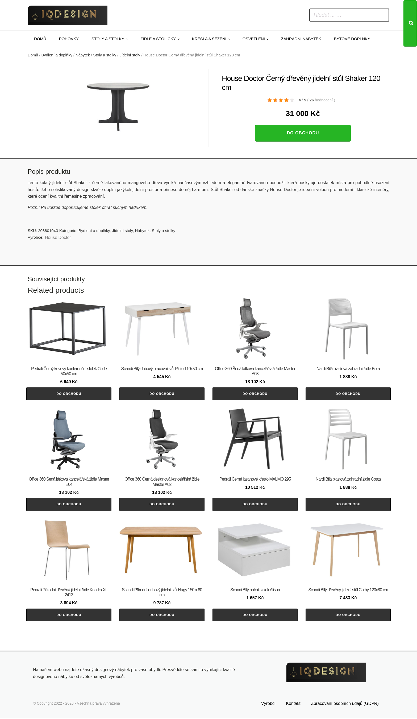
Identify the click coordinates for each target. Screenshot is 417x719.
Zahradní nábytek (301, 38)
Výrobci (268, 705)
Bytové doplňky (352, 38)
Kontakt (293, 705)
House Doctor (58, 237)
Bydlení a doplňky (56, 55)
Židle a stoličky (158, 38)
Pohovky (69, 38)
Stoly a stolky (107, 38)
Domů (40, 38)
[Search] (410, 23)
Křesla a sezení (209, 38)
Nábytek (83, 55)
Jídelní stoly (129, 55)
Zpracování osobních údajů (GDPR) (345, 705)
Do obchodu (303, 133)
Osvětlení (254, 38)
